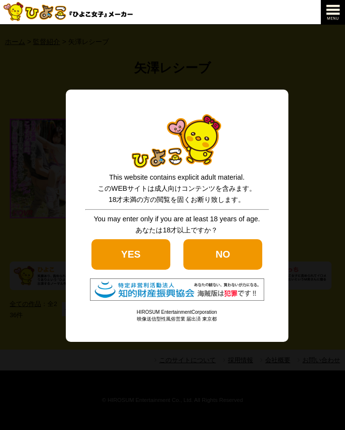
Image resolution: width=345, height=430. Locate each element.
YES (130, 254)
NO (222, 254)
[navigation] (333, 12)
